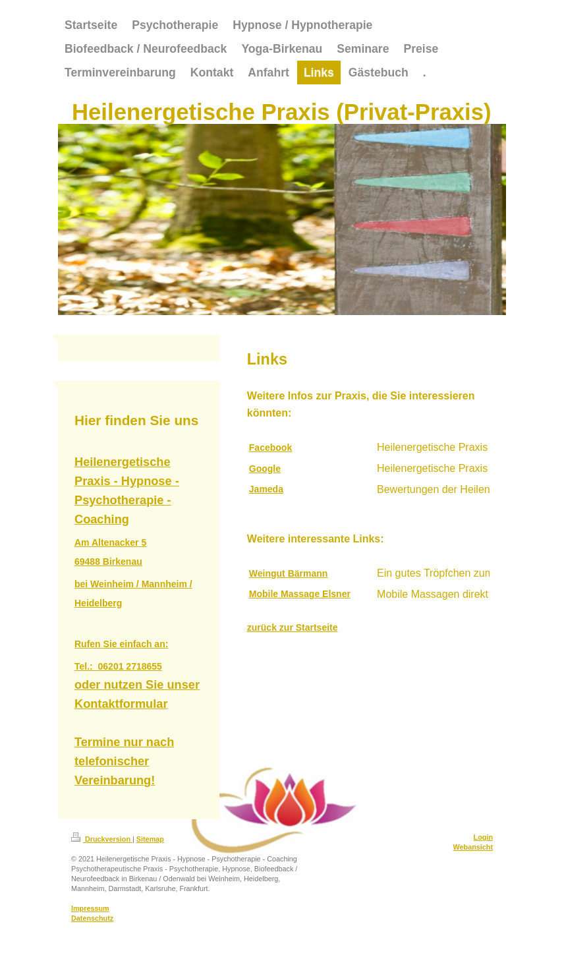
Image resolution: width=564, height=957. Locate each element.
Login (483, 837)
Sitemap (150, 839)
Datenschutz (92, 918)
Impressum (90, 908)
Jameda (266, 489)
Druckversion (101, 839)
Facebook (270, 447)
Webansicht (473, 847)
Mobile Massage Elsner (300, 594)
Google (265, 468)
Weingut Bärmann (288, 573)
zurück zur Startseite (292, 627)
